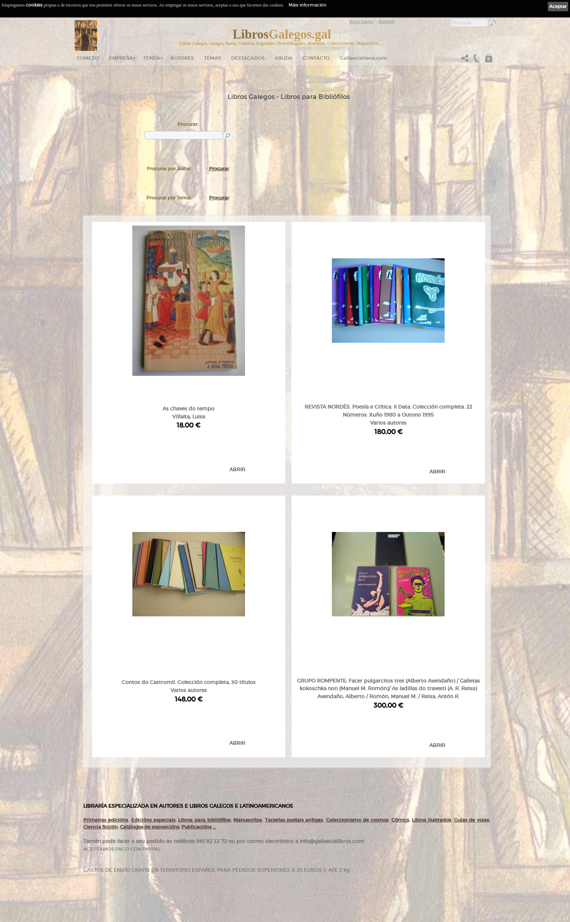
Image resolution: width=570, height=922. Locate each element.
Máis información (307, 5)
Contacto (316, 58)
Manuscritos (247, 694)
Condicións (226, 884)
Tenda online (228, 835)
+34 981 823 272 (103, 886)
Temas (212, 58)
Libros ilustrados (431, 694)
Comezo (88, 58)
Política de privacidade (307, 843)
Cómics (400, 694)
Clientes (224, 870)
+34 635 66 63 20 (107, 892)
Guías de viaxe (472, 694)
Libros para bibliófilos (204, 694)
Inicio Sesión (361, 21)
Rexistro (386, 21)
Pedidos (224, 877)
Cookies (296, 848)
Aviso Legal (298, 838)
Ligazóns (297, 833)
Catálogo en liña (229, 842)
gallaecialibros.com (159, 842)
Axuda (284, 58)
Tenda (151, 58)
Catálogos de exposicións (149, 701)
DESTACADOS (248, 58)
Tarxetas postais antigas (294, 694)
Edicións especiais (153, 694)
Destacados (226, 863)
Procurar (219, 169)
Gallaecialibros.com (363, 58)
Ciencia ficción (100, 701)
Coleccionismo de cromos (357, 694)
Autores (182, 58)
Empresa (121, 58)
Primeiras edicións (105, 694)
